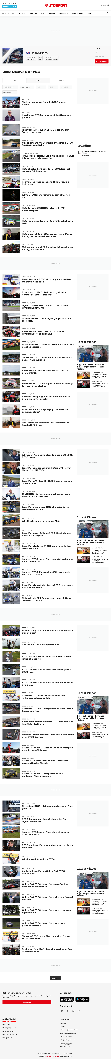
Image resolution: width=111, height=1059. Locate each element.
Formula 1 (22, 13)
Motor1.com (6, 1024)
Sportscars (63, 13)
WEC (43, 13)
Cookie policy (56, 1053)
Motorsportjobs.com (9, 1028)
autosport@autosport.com (69, 1030)
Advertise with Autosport (68, 1033)
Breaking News (77, 13)
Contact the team (66, 1036)
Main (14, 80)
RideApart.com (7, 1038)
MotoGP (33, 13)
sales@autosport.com (67, 1040)
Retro (90, 13)
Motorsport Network (51, 1056)
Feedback (63, 1023)
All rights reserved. (65, 1056)
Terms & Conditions (44, 1053)
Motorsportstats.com (9, 1034)
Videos (62, 80)
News (38, 80)
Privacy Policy (67, 1053)
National (52, 13)
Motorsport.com (8, 1031)
